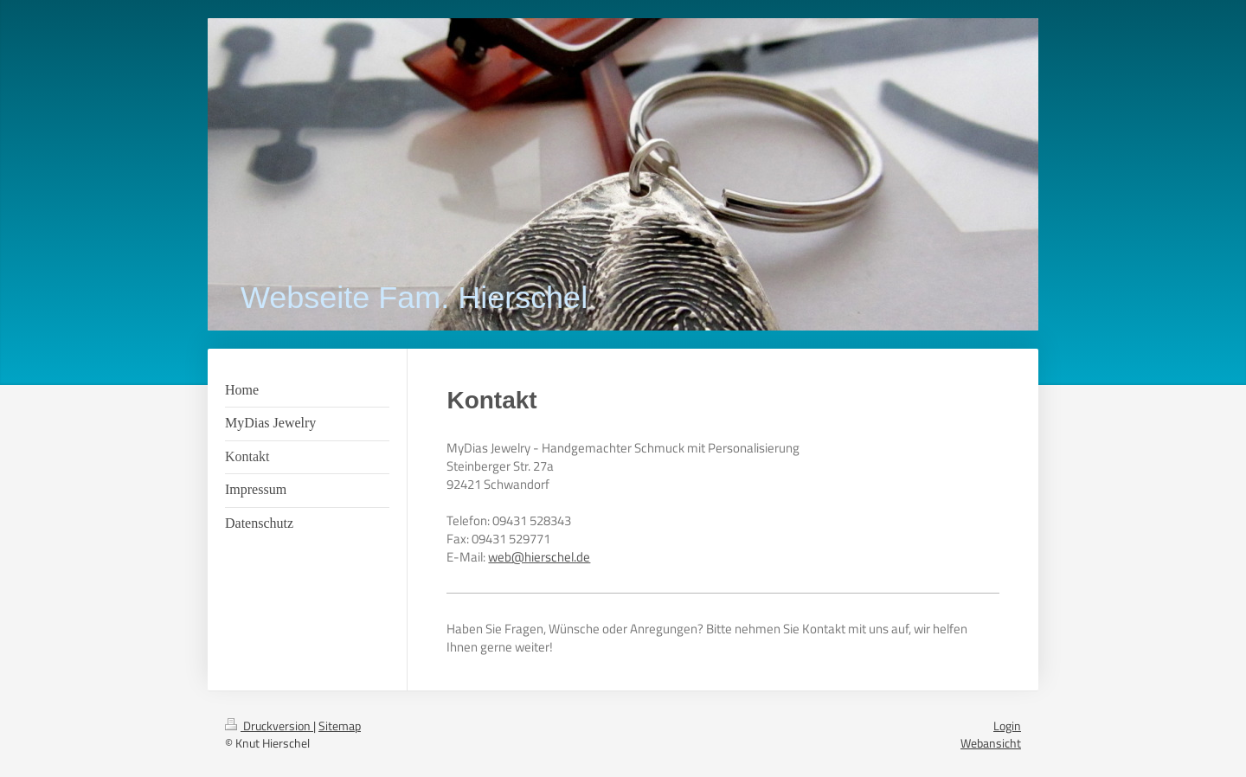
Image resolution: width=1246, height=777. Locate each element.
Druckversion (269, 725)
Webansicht (990, 743)
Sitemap (339, 725)
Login (1007, 725)
